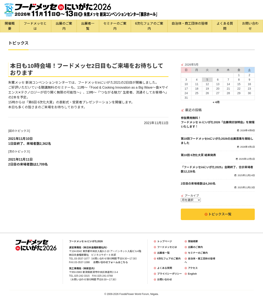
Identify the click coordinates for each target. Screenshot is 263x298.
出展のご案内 (64, 26)
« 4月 (216, 102)
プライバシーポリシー (169, 273)
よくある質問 (225, 26)
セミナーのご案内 (114, 26)
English (192, 273)
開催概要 (10, 26)
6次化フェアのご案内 (149, 26)
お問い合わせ (164, 279)
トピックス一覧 (219, 214)
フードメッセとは (35, 26)
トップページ (164, 241)
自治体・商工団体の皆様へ (190, 26)
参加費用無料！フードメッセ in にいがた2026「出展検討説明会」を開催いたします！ (218, 122)
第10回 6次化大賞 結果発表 (198, 155)
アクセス (193, 268)
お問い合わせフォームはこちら (110, 262)
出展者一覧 (87, 26)
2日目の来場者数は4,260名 (198, 183)
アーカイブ (192, 195)
